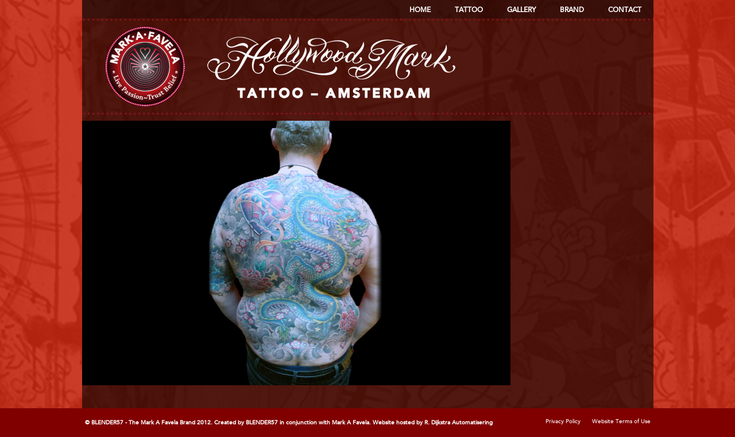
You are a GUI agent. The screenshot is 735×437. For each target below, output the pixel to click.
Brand (572, 10)
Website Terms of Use (621, 421)
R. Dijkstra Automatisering (458, 422)
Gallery (521, 10)
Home (420, 10)
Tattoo (469, 10)
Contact (624, 10)
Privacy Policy (563, 421)
